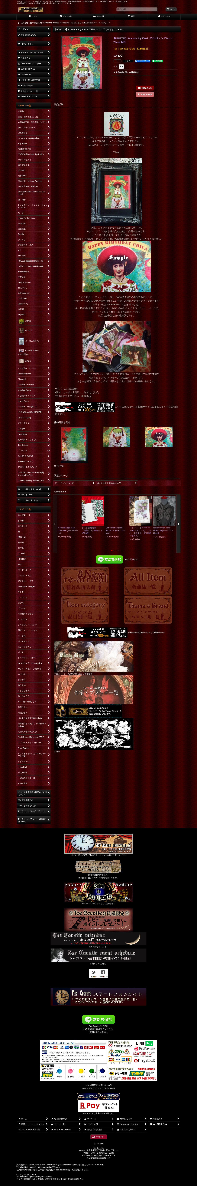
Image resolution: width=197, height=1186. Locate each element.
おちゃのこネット (94, 1184)
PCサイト (100, 1137)
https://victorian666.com (48, 1167)
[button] (145, 94)
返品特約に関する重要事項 (126, 72)
